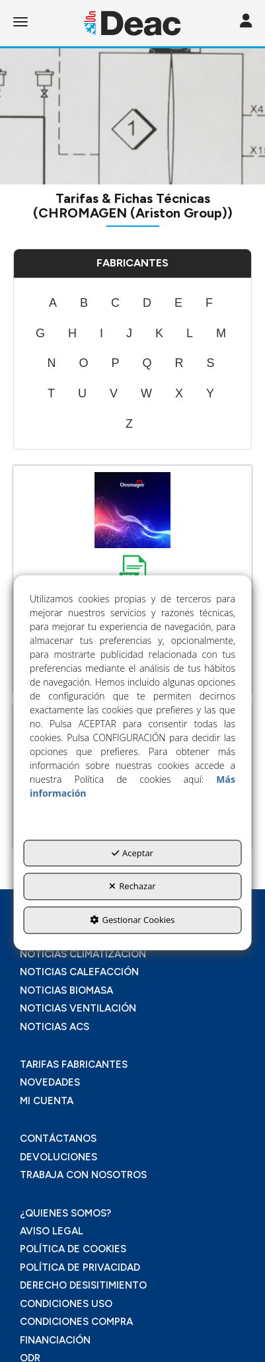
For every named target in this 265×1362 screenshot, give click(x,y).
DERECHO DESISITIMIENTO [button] (83, 1285)
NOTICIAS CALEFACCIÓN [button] (79, 972)
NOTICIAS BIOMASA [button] (66, 990)
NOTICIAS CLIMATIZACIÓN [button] (83, 954)
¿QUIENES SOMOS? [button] (65, 1213)
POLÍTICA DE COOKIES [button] (73, 1249)
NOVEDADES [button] (50, 1082)
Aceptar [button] (132, 853)
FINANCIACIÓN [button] (55, 1340)
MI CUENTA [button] (46, 1101)
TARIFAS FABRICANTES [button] (74, 1064)
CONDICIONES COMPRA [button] (76, 1322)
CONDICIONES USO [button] (66, 1304)
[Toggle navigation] (245, 22)
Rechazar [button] (132, 887)
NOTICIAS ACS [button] (54, 1027)
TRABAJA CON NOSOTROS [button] (83, 1175)
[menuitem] (53, 303)
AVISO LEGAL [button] (51, 1231)
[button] (132, 23)
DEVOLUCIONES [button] (58, 1157)
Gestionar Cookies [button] (132, 920)
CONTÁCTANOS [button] (58, 1138)
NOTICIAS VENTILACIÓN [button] (78, 1008)
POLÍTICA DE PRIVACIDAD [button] (80, 1267)
